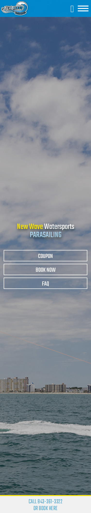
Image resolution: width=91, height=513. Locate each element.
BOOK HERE (48, 508)
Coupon (45, 256)
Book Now (46, 270)
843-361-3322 (50, 501)
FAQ (45, 284)
